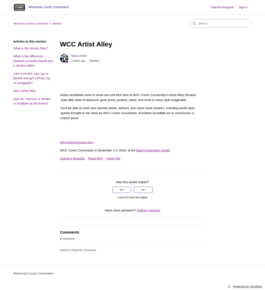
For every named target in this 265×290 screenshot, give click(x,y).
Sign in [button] (243, 7)
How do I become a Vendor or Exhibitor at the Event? (32, 101)
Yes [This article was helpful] (122, 189)
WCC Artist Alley (24, 91)
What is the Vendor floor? (30, 48)
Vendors (57, 23)
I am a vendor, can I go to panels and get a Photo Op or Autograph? (31, 78)
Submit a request (148, 210)
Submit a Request (72, 158)
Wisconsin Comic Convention (30, 23)
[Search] (221, 23)
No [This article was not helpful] (143, 189)
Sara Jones (79, 55)
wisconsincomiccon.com (76, 142)
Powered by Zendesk (247, 286)
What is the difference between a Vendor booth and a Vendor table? (33, 60)
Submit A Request (222, 7)
